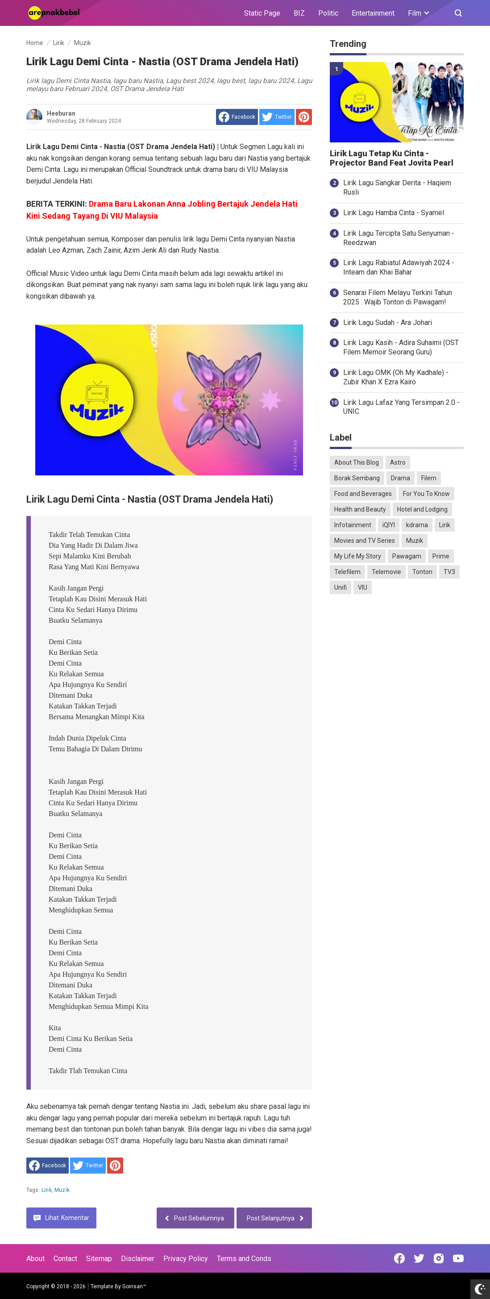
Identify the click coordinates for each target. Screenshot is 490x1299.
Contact (65, 1258)
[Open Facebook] (399, 1258)
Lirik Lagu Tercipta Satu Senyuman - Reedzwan (398, 238)
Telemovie (386, 571)
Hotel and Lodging (422, 509)
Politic (328, 13)
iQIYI (388, 525)
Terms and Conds (244, 1258)
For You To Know (426, 493)
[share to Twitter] (277, 117)
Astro (398, 462)
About (35, 1258)
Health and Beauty (360, 509)
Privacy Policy (185, 1258)
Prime (440, 556)
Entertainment (373, 13)
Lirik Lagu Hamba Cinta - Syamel (393, 212)
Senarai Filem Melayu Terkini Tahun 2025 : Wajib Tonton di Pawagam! (397, 297)
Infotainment (352, 525)
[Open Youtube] (458, 1258)
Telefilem (347, 571)
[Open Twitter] (419, 1258)
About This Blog (356, 462)
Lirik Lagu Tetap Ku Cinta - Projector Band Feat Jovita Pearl (391, 158)
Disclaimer (137, 1258)
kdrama (417, 525)
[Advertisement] (397, 663)
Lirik (47, 1190)
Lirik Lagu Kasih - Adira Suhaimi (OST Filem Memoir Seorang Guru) (401, 347)
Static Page (262, 13)
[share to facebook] (237, 117)
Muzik (62, 1190)
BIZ (299, 13)
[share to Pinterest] (304, 117)
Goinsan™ (134, 1286)
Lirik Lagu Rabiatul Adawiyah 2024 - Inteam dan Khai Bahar (398, 267)
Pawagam (406, 556)
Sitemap (99, 1258)
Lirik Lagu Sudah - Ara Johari (387, 322)
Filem (428, 478)
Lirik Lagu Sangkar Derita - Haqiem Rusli (397, 187)
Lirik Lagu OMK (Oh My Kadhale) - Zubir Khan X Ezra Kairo (395, 377)
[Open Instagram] (438, 1258)
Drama (400, 478)
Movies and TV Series (364, 540)
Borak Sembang (357, 478)
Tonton (422, 571)
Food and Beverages (363, 493)
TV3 (449, 571)
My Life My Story (357, 556)
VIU (362, 587)
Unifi (340, 587)
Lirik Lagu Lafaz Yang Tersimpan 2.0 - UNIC (401, 407)
